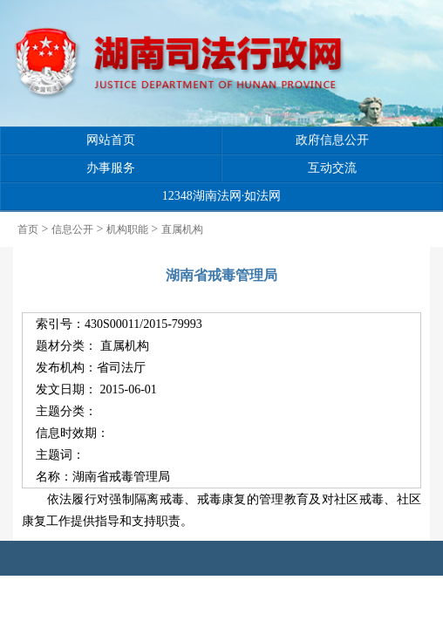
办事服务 (110, 167)
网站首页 (110, 140)
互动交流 (332, 167)
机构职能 (127, 229)
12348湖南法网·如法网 (222, 195)
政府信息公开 (332, 140)
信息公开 (72, 229)
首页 (27, 229)
